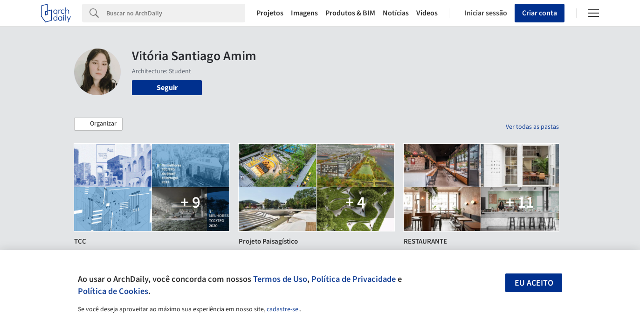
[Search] (175, 13)
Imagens (304, 13)
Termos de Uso (280, 279)
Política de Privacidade (353, 279)
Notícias (396, 13)
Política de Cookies (113, 291)
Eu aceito (534, 283)
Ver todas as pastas (532, 127)
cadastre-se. (283, 309)
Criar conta (539, 13)
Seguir (167, 88)
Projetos (269, 13)
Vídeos (427, 13)
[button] (98, 124)
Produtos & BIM (350, 13)
